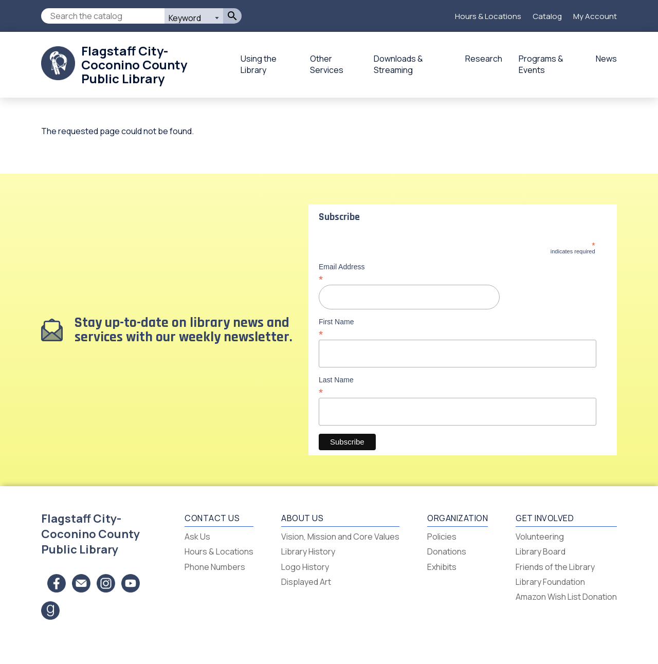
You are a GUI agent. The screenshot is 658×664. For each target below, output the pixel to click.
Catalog (547, 16)
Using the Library (259, 64)
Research (483, 58)
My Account (595, 16)
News (606, 58)
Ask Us (197, 536)
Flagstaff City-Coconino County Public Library (134, 64)
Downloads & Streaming (398, 64)
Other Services (326, 64)
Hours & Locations (488, 16)
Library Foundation (550, 581)
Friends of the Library (555, 567)
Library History (308, 551)
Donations (446, 551)
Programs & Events (541, 64)
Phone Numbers (215, 567)
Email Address (457, 273)
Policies (441, 536)
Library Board (540, 551)
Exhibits (441, 567)
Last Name (457, 386)
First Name (457, 328)
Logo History (305, 567)
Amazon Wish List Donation (566, 596)
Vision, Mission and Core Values (340, 536)
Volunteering (540, 536)
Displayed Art (306, 581)
